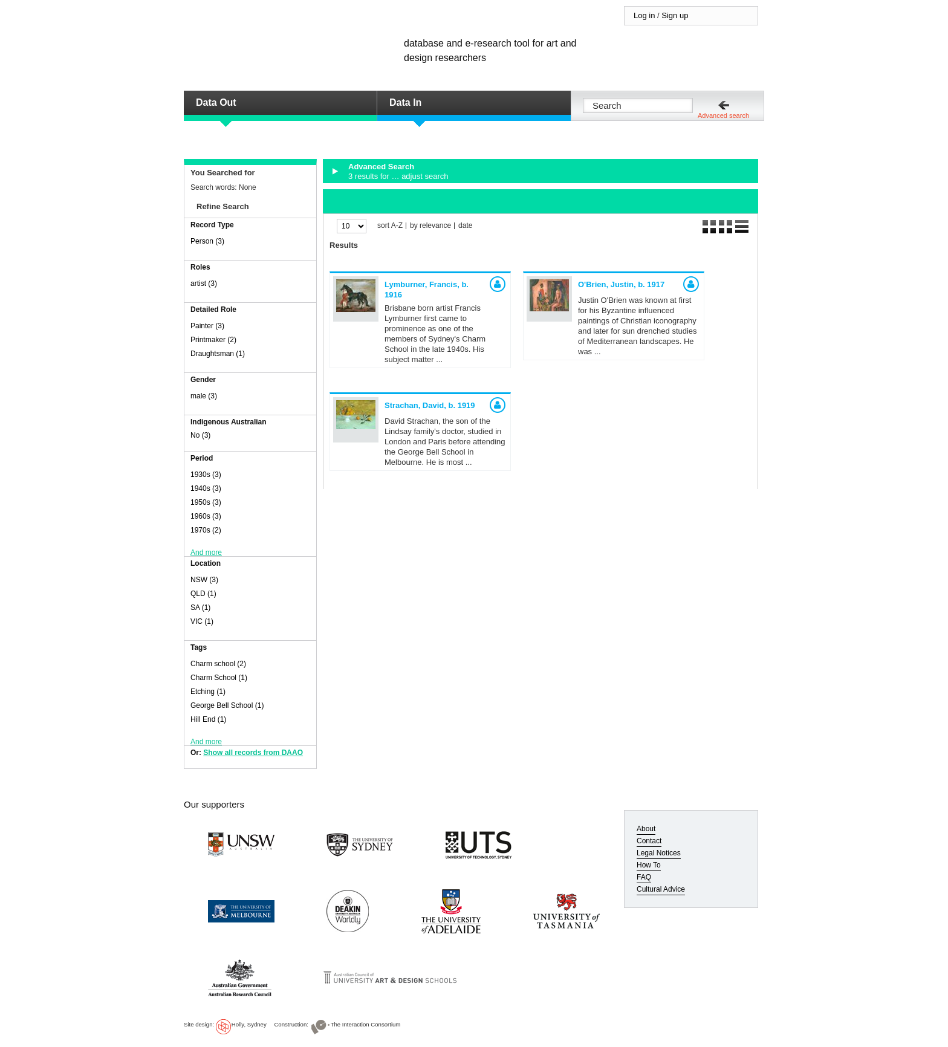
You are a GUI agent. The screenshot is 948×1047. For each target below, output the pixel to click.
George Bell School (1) (227, 705)
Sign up (674, 15)
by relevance (430, 225)
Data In (405, 102)
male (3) (203, 396)
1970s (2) (205, 530)
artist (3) (203, 283)
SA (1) (200, 607)
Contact (649, 841)
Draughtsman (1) (217, 353)
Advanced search (723, 115)
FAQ (644, 877)
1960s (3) (205, 516)
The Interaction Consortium (366, 1024)
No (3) (200, 435)
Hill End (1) (208, 719)
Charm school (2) (218, 664)
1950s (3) (205, 502)
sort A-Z (390, 225)
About (646, 829)
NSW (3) (204, 579)
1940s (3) (205, 488)
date (465, 225)
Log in (644, 15)
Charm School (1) (218, 677)
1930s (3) (205, 474)
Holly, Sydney (249, 1024)
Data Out (216, 102)
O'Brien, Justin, (621, 284)
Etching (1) (208, 691)
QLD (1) (203, 593)
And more (206, 552)
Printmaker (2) (213, 339)
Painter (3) (207, 326)
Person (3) (207, 241)
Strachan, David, (430, 405)
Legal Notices (659, 853)
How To (649, 865)
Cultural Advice (661, 889)
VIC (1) (201, 621)
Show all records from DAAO (253, 752)
